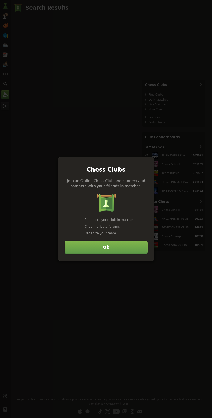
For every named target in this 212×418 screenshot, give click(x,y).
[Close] (149, 162)
